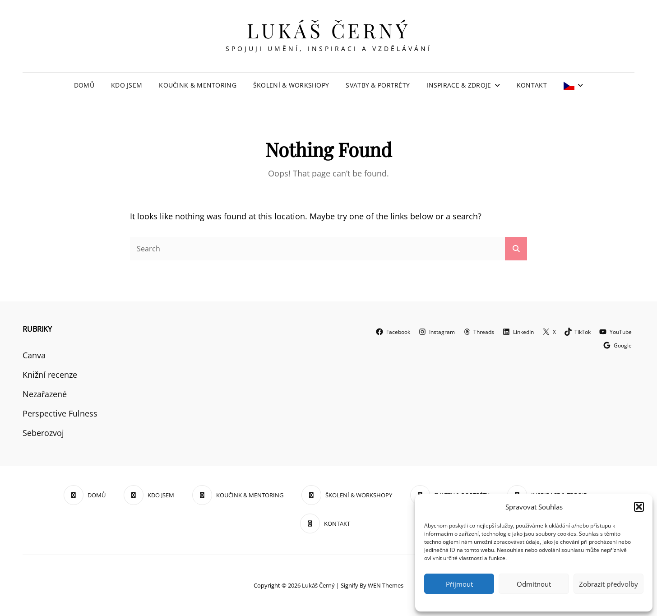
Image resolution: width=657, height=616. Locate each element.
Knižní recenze (50, 374)
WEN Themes (385, 585)
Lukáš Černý (329, 30)
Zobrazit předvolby (608, 583)
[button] (638, 506)
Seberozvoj (43, 432)
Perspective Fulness (60, 413)
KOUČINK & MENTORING (197, 85)
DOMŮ (84, 85)
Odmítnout (534, 583)
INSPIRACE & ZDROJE (458, 85)
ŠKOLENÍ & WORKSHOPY (291, 85)
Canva (34, 355)
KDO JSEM (126, 85)
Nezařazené (45, 394)
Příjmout (459, 583)
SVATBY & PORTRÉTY (378, 85)
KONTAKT (532, 85)
